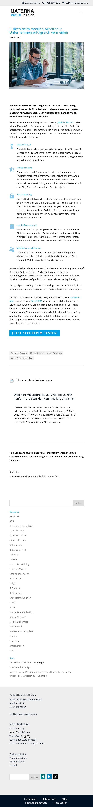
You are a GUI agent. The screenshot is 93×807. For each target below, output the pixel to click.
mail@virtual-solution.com (23, 714)
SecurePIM (36, 300)
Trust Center (60, 802)
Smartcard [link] (55, 187)
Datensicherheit (17, 549)
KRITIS (12, 602)
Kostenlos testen (31, 3)
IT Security (14, 588)
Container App (16, 728)
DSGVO (13, 559)
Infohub (13, 765)
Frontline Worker (18, 569)
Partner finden (16, 761)
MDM (12, 607)
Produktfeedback (18, 757)
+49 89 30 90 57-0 (52, 3)
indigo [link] (40, 662)
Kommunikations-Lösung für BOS (26, 743)
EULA (64, 799)
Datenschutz (15, 545)
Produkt (13, 636)
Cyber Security (16, 530)
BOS (11, 521)
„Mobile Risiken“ (65, 122)
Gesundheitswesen (19, 573)
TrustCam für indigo (19, 667)
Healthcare (15, 578)
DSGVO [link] (26, 735)
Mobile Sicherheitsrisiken (21, 358)
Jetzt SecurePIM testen (34, 333)
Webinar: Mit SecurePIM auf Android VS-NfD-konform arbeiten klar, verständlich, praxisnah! (44, 396)
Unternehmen (16, 645)
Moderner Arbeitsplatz (21, 631)
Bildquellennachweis (36, 802)
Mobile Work (15, 626)
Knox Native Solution (20, 597)
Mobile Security (37, 353)
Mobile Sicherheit (54, 353)
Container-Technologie (21, 525)
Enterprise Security (19, 353)
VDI (11, 650)
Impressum (30, 799)
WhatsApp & (16, 735)
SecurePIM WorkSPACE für (23, 662)
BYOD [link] (12, 732)
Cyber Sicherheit (18, 535)
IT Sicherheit (15, 593)
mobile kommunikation (21, 612)
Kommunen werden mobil (23, 739)
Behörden (14, 516)
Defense (13, 554)
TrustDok (14, 640)
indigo (12, 583)
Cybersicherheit (17, 540)
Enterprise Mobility (19, 564)
